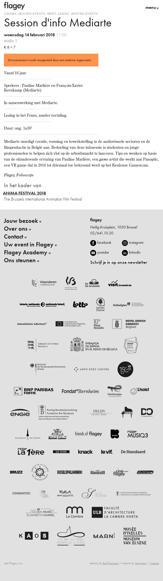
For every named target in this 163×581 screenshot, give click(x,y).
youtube (103, 252)
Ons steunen (20, 260)
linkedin (135, 252)
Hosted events (31, 14)
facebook (104, 242)
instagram (136, 242)
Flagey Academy (25, 252)
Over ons (16, 228)
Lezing (63, 14)
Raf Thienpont (111, 563)
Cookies (154, 563)
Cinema (10, 14)
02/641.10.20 (101, 233)
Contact (13, 236)
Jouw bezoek (21, 220)
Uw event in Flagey (28, 244)
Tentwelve (141, 563)
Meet (51, 14)
